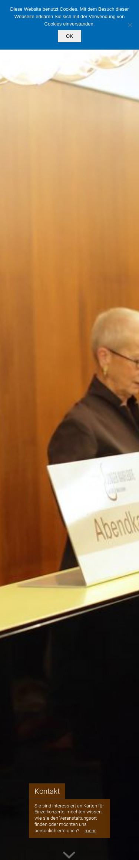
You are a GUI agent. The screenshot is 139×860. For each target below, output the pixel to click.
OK (69, 36)
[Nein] (129, 24)
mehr (90, 830)
